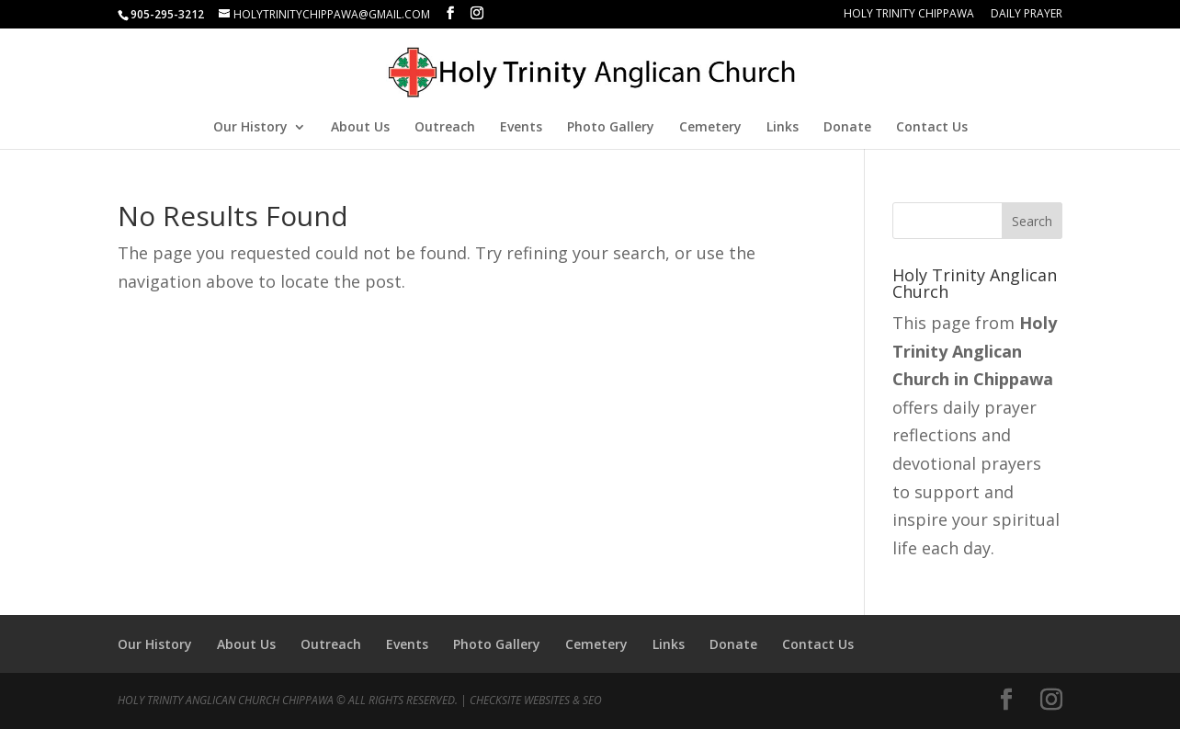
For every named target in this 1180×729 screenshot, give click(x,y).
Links (782, 127)
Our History (250, 127)
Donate (847, 127)
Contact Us (932, 127)
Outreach (444, 127)
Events (521, 127)
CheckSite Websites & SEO (536, 700)
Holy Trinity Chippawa (909, 14)
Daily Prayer (1026, 14)
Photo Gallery (610, 127)
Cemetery (710, 127)
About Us (360, 127)
